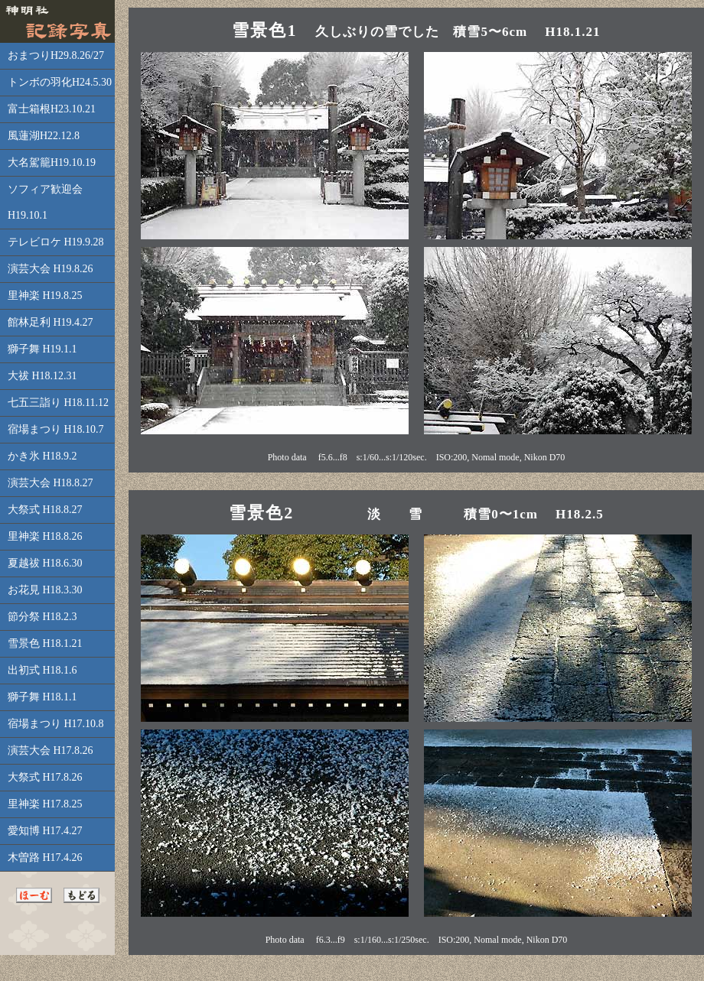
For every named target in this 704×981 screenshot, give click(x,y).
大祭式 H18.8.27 (45, 509)
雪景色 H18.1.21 (45, 643)
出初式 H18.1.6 (42, 670)
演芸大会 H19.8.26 (50, 268)
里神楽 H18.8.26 (45, 536)
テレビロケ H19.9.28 (56, 242)
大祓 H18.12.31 (42, 376)
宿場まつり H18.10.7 (56, 429)
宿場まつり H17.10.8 (56, 723)
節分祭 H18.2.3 (42, 616)
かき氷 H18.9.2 (42, 456)
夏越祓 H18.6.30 (45, 563)
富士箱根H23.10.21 (52, 109)
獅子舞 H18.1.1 (42, 697)
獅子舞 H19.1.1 (42, 349)
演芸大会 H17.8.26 (50, 750)
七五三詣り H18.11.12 (58, 402)
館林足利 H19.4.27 (50, 322)
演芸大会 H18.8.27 (50, 483)
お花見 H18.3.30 (45, 590)
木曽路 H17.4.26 (45, 857)
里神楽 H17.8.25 (45, 804)
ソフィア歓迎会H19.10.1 (45, 202)
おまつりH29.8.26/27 (56, 55)
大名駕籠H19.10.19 (52, 162)
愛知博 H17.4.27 (45, 830)
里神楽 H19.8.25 (45, 295)
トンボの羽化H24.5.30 (60, 82)
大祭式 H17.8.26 (45, 777)
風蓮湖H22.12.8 (44, 135)
